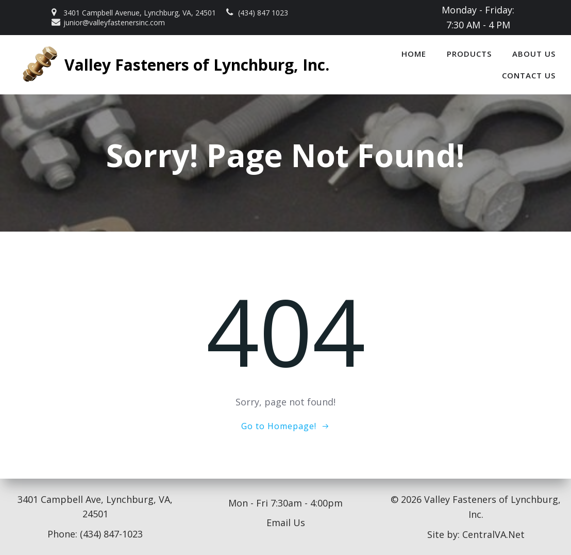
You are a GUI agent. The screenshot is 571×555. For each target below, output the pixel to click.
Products (469, 53)
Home (413, 53)
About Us (534, 53)
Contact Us (529, 75)
